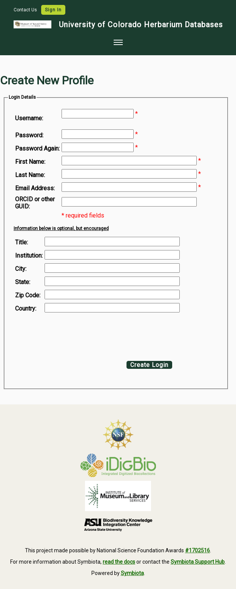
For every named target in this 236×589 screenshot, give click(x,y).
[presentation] (76, 335)
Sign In (53, 9)
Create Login (149, 364)
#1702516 (197, 550)
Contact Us (26, 9)
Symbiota (132, 573)
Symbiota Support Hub (198, 562)
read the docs (119, 562)
